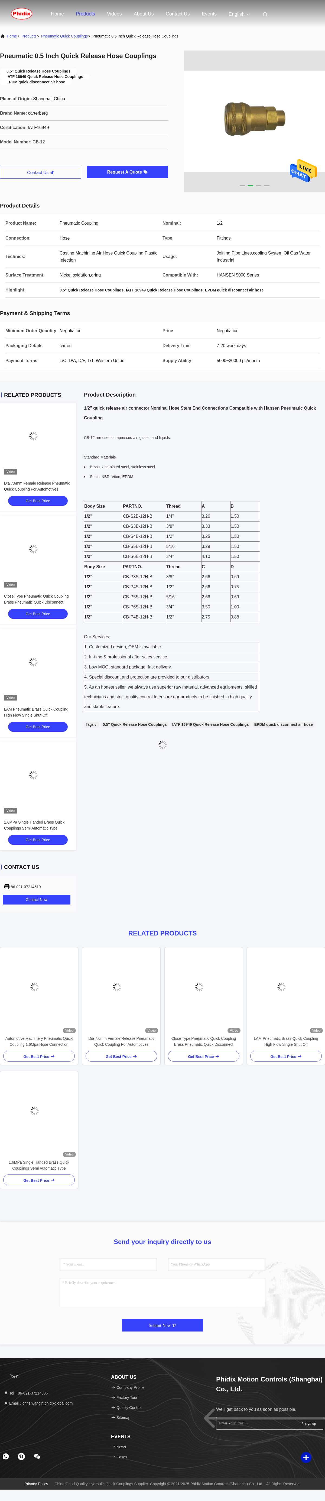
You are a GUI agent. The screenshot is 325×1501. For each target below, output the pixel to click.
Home (57, 14)
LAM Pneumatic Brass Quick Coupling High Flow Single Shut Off (286, 1041)
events (209, 14)
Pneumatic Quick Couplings (64, 36)
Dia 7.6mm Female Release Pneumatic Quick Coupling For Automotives (121, 1041)
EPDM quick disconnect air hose (283, 724)
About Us (144, 14)
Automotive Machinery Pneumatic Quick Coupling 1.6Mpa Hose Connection (39, 1041)
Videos (114, 14)
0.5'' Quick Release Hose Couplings (135, 724)
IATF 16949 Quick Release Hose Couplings (210, 724)
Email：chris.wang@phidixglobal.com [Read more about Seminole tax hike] (38, 1403)
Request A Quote (127, 172)
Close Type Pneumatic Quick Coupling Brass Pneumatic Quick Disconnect (203, 1041)
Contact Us (178, 14)
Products (85, 14)
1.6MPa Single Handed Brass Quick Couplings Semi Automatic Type (39, 1165)
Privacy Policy (36, 1484)
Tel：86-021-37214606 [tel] (26, 1393)
